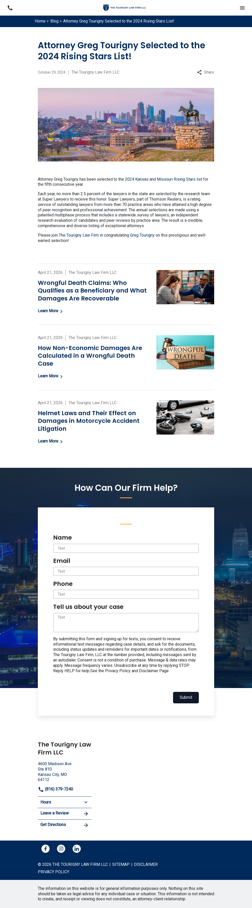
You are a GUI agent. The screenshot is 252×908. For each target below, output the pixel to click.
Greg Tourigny (142, 235)
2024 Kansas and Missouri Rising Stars (160, 179)
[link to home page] (126, 7)
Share (205, 72)
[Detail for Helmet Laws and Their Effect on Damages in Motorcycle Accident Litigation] (126, 422)
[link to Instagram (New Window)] (61, 849)
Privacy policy (53, 871)
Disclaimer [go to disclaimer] (146, 864)
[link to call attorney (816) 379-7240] (10, 8)
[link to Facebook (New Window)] (45, 849)
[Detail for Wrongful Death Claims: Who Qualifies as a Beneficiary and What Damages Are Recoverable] (126, 292)
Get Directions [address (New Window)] (64, 825)
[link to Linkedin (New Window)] (77, 849)
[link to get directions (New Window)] (64, 771)
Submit (186, 697)
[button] (242, 8)
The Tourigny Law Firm (79, 235)
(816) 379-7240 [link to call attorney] (55, 789)
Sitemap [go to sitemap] (121, 864)
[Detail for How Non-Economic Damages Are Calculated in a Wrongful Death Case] (126, 357)
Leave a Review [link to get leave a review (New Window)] (64, 814)
